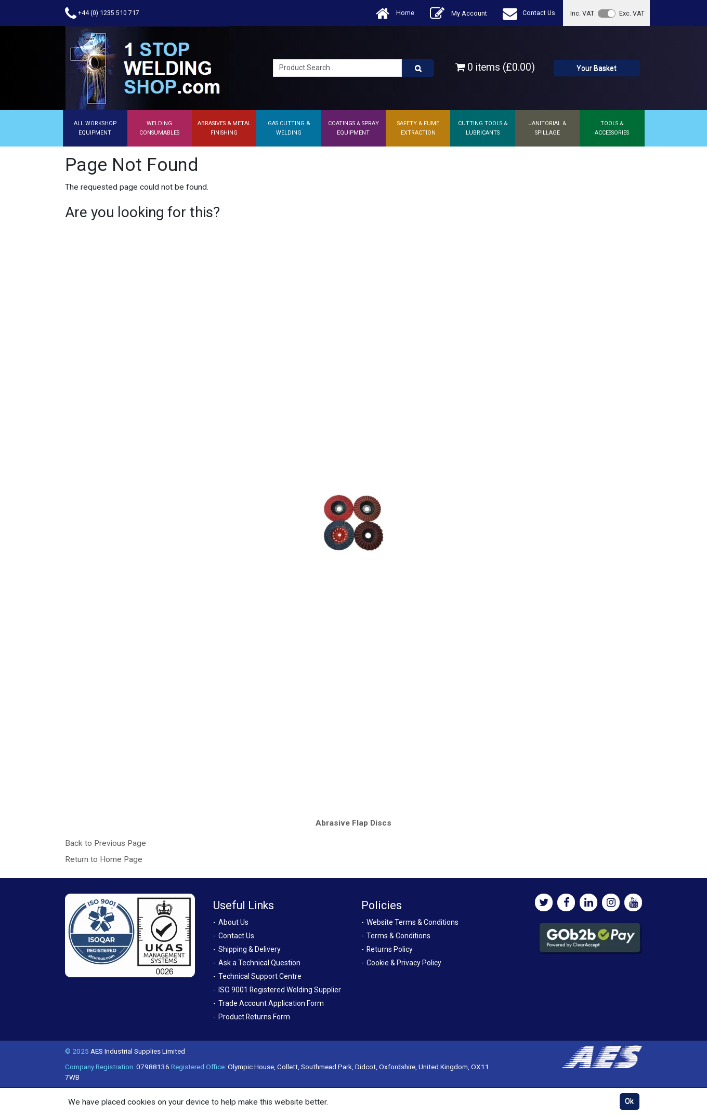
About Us (233, 922)
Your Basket (597, 68)
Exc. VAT (632, 13)
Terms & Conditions (398, 936)
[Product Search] (418, 68)
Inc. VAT (582, 13)
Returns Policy (389, 949)
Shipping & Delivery (249, 949)
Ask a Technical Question (259, 963)
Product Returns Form (254, 1017)
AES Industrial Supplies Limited (137, 1051)
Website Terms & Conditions (412, 922)
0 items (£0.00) (495, 67)
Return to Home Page (103, 859)
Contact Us (529, 13)
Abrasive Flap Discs (353, 823)
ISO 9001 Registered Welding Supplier (279, 990)
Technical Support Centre (260, 976)
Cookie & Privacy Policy (403, 963)
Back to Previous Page (105, 843)
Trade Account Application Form (271, 1003)
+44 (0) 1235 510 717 (102, 13)
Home (395, 13)
